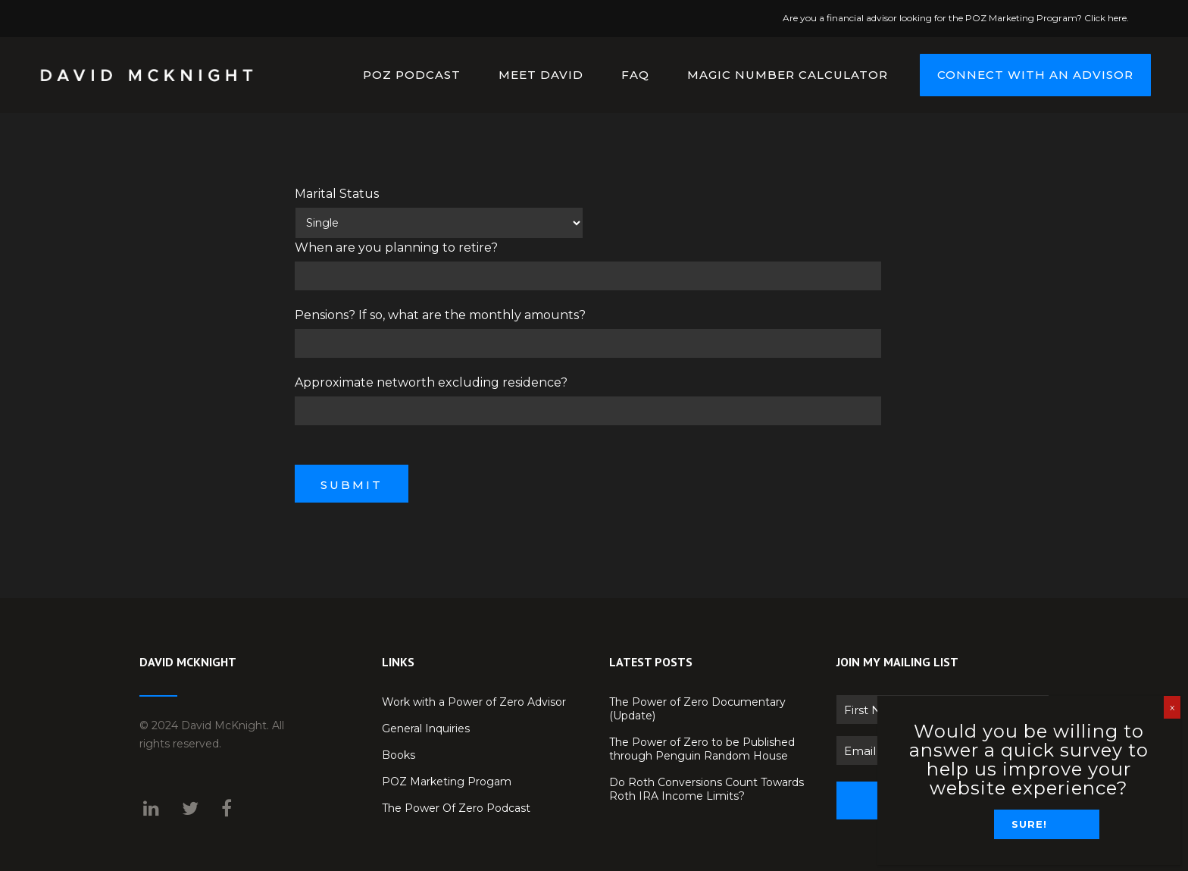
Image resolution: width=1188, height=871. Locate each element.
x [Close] (1172, 707)
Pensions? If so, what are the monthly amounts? (440, 315)
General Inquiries (426, 728)
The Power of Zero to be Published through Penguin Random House (702, 749)
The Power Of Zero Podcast (456, 808)
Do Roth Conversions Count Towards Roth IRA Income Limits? (706, 789)
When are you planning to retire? (396, 247)
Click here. (1106, 17)
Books (398, 755)
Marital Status (337, 193)
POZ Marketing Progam (446, 781)
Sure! (1029, 824)
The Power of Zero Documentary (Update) (697, 708)
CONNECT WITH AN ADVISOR (1025, 74)
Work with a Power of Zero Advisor (474, 702)
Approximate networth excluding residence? (431, 382)
